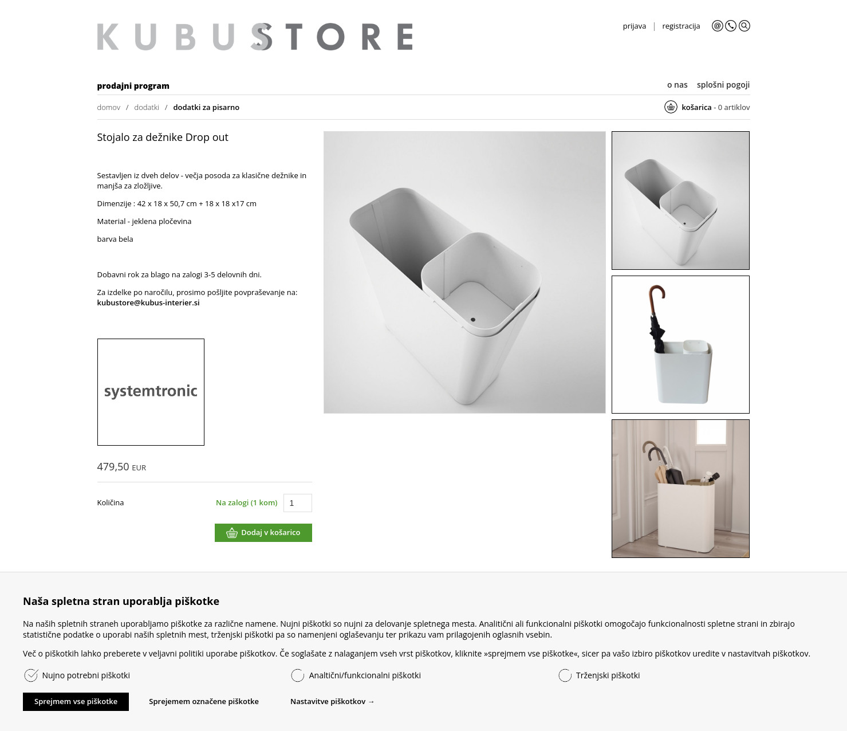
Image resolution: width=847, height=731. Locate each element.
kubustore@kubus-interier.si (148, 302)
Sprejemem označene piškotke (204, 701)
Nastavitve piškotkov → (332, 701)
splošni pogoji (723, 84)
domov (108, 107)
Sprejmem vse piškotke (75, 701)
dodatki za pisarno (206, 107)
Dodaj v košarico (270, 532)
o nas (677, 84)
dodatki (146, 107)
